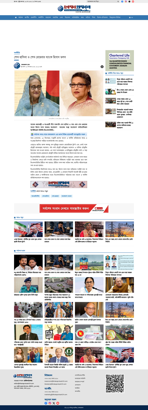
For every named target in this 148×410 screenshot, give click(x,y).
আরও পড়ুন (19, 217)
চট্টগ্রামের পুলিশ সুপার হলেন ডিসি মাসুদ (26, 295)
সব (131, 17)
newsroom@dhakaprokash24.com (56, 381)
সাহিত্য (88, 18)
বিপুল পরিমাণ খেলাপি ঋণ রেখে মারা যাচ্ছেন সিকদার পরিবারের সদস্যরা (124, 81)
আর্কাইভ (77, 388)
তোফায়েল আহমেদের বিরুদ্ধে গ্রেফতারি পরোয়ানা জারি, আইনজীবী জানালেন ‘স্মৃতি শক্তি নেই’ (119, 297)
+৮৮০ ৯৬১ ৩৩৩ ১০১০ (51, 378)
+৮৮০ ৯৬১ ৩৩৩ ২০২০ (51, 392)
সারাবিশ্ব (55, 18)
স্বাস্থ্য (82, 18)
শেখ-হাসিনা (45, 196)
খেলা (61, 18)
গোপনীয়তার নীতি (80, 375)
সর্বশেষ (20, 18)
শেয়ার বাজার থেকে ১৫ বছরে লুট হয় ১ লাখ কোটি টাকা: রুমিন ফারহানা (124, 101)
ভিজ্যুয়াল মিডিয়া (115, 18)
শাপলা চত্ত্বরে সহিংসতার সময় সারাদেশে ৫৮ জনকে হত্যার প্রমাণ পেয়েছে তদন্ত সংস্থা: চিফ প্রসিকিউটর (58, 297)
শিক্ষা (93, 18)
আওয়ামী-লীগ (35, 196)
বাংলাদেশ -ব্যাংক (66, 196)
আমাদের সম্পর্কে (79, 382)
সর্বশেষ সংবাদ (20, 251)
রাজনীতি (33, 18)
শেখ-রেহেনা (55, 196)
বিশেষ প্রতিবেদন (102, 18)
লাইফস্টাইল (75, 18)
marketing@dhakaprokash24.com (56, 395)
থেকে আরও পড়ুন (39, 191)
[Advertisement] (74, 34)
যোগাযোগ (78, 385)
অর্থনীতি (41, 18)
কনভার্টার (77, 391)
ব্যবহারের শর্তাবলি (80, 378)
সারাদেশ (48, 18)
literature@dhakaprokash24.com (55, 384)
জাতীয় (27, 18)
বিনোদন (67, 18)
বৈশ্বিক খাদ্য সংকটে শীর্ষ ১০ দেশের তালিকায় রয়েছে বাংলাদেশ (125, 125)
